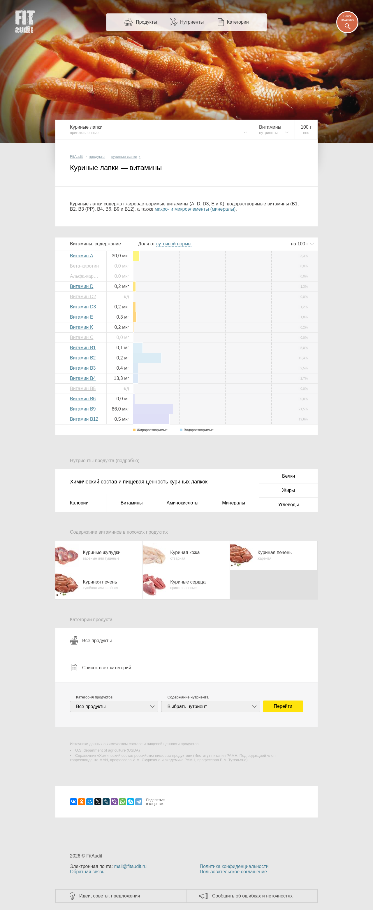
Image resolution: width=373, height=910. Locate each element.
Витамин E (81, 317)
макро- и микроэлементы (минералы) (195, 209)
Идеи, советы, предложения (109, 895)
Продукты (146, 22)
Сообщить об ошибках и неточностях (252, 895)
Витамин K (81, 327)
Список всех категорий (100, 667)
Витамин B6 (83, 398)
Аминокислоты (182, 502)
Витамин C (81, 337)
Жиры (288, 490)
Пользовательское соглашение (233, 871)
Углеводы (288, 504)
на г (300, 243)
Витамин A (81, 255)
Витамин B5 (83, 388)
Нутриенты (192, 22)
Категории (238, 22)
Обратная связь (87, 871)
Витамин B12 (84, 419)
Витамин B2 (83, 357)
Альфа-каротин (86, 276)
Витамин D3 (83, 306)
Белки (288, 476)
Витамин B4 (83, 378)
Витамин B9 (83, 408)
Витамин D (81, 286)
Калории (79, 502)
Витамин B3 (83, 368)
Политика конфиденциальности (234, 866)
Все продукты (91, 640)
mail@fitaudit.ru (130, 866)
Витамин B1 (83, 347)
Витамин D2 (83, 296)
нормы (173, 243)
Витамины (132, 502)
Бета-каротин (84, 265)
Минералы (233, 502)
